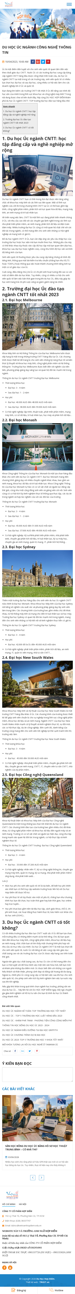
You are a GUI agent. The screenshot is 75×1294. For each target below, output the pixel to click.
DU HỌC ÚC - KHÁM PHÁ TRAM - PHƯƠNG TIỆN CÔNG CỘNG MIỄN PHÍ (37, 1020)
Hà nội (22, 1204)
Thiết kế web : (32, 1282)
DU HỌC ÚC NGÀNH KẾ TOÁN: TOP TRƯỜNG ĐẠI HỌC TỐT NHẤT (34, 1011)
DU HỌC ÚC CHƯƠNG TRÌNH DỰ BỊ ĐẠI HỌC (23, 1035)
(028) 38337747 (23, 1220)
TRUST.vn (44, 1282)
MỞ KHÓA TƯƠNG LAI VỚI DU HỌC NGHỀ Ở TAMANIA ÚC (30, 1044)
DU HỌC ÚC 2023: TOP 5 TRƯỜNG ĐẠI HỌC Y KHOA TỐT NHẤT (32, 1039)
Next (41, 1177)
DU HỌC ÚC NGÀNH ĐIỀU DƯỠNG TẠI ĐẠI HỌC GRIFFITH (30, 1030)
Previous (32, 1177)
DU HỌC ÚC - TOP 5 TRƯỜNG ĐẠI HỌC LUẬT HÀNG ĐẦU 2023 (32, 1015)
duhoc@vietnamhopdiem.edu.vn (26, 1225)
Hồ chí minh (8, 1204)
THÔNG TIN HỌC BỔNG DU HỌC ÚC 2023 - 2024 (25, 1025)
